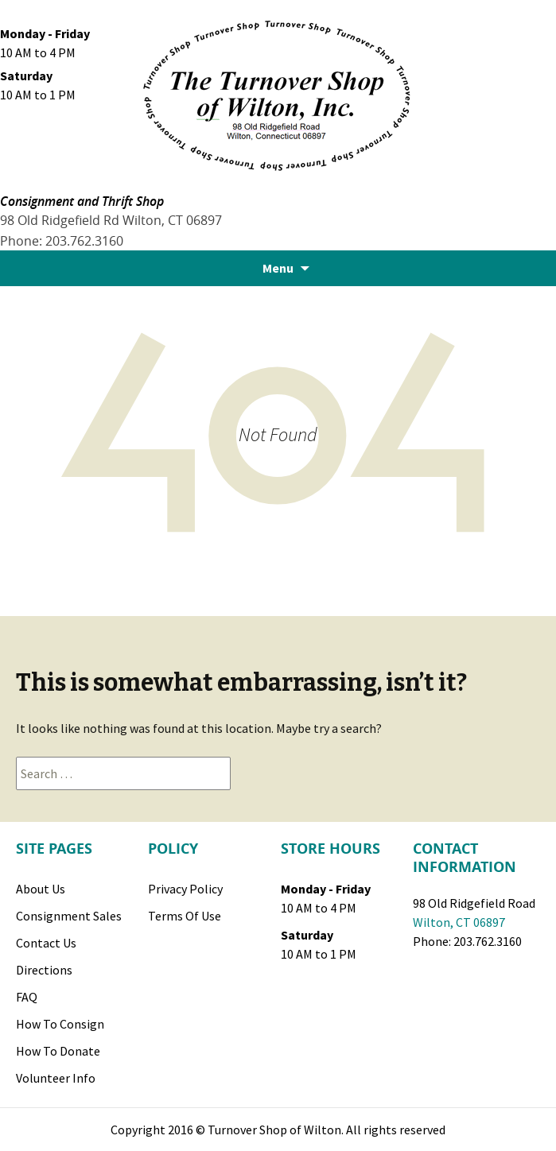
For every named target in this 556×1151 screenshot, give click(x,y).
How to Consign (60, 1024)
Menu (278, 268)
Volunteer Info (55, 1078)
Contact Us (46, 943)
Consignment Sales (69, 916)
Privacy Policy (185, 889)
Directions (44, 970)
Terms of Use (184, 916)
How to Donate (58, 1051)
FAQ (26, 997)
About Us (40, 889)
